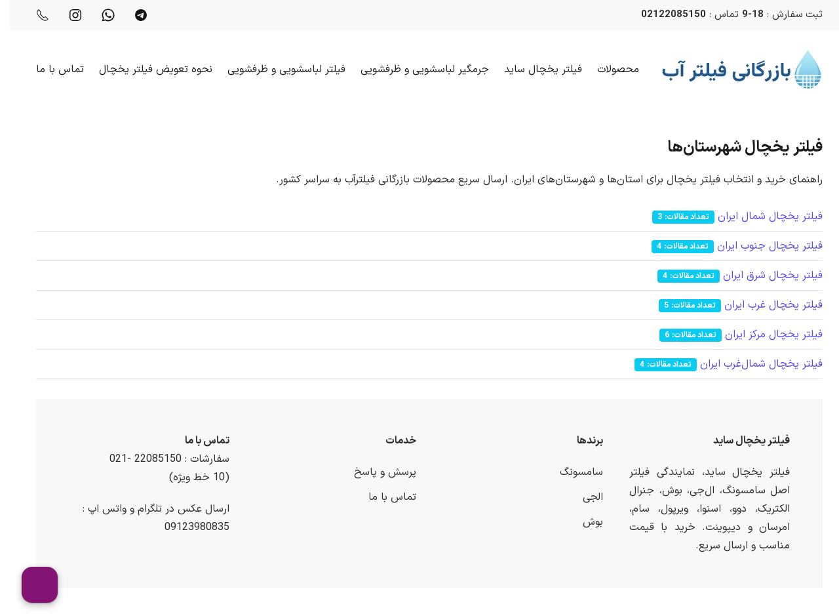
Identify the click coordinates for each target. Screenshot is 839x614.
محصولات (608, 69)
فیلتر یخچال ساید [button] (533, 69)
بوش (583, 522)
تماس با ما (50, 69)
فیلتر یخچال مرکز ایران (764, 334)
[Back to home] (732, 69)
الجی (583, 497)
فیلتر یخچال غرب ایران (763, 305)
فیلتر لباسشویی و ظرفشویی (277, 69)
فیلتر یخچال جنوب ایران (760, 246)
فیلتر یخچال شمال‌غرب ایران (751, 364)
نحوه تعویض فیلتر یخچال (146, 69)
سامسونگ (571, 472)
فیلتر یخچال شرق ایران (763, 275)
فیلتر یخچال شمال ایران (760, 216)
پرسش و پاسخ (375, 472)
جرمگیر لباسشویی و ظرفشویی (415, 69)
